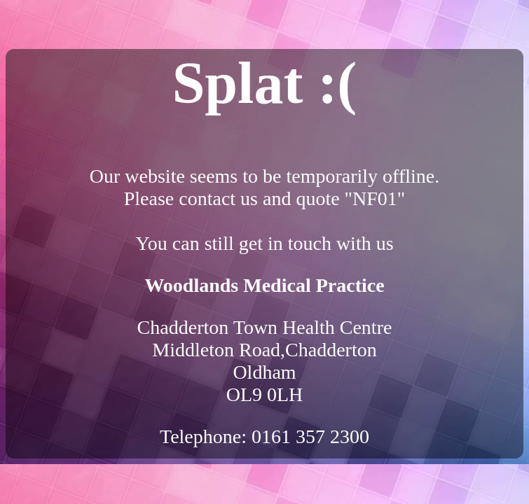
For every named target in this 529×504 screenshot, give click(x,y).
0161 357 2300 (310, 436)
